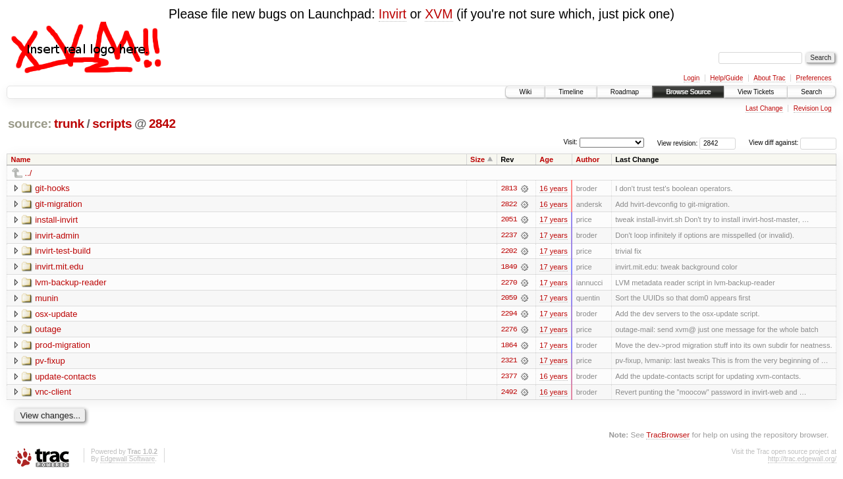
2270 (508, 283)
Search (811, 92)
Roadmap (625, 92)
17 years (553, 220)
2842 (162, 123)
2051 (508, 220)
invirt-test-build (63, 251)
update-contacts (65, 378)
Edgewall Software (127, 461)
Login (691, 78)
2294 (508, 315)
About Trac (769, 78)
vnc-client (53, 394)
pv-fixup (50, 362)
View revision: (677, 142)
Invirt (392, 14)
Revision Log (813, 108)
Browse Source (688, 92)
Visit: (570, 142)
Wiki (525, 92)
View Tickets (756, 92)
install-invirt (56, 220)
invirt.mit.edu (59, 267)
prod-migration (62, 346)
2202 (508, 251)
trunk (69, 123)
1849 (508, 267)
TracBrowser (668, 436)
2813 (508, 188)
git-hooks (52, 188)
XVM (438, 14)
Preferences (814, 78)
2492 (508, 394)
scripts (112, 123)
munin (46, 299)
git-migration (58, 204)
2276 (508, 330)
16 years (553, 188)
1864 (508, 346)
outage (48, 330)
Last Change (764, 108)
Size (477, 159)
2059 (508, 299)
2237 (508, 236)
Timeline (570, 92)
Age (546, 159)
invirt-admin (57, 235)
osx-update (56, 315)
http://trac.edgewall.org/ (802, 461)
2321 (508, 362)
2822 (508, 204)
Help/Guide (726, 78)
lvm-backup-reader (70, 283)
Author (587, 159)
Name (21, 159)
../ (28, 173)
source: (29, 123)
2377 (508, 378)
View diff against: (792, 142)
